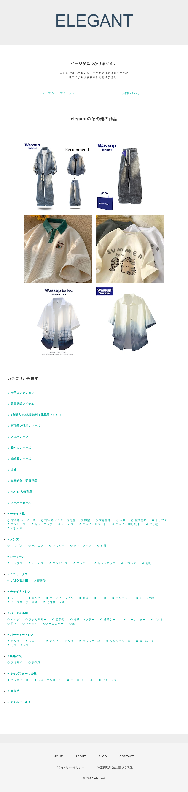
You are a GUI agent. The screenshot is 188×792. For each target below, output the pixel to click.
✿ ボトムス (65, 524)
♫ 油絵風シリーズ (19, 458)
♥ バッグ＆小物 (17, 613)
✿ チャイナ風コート (92, 524)
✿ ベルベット (121, 598)
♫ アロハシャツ (17, 436)
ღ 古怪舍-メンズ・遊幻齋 (58, 520)
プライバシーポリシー (70, 767)
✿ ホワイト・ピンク (59, 641)
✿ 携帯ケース (109, 619)
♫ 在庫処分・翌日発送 (22, 480)
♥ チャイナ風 (16, 513)
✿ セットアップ (42, 524)
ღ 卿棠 (85, 520)
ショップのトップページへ (57, 93)
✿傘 (72, 623)
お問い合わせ (131, 93)
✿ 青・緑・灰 (145, 641)
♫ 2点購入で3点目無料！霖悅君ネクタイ (34, 414)
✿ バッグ (13, 619)
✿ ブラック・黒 (89, 641)
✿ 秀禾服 (34, 662)
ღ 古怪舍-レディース (21, 520)
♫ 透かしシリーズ (19, 447)
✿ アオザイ (15, 662)
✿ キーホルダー (134, 619)
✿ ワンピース (16, 524)
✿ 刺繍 (84, 598)
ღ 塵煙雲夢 (138, 520)
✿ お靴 (102, 545)
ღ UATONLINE (17, 580)
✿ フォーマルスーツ (48, 680)
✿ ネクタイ (30, 623)
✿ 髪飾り (58, 619)
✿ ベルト (157, 619)
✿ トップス (159, 520)
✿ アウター (56, 545)
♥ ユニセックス (17, 574)
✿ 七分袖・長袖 (53, 602)
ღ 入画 (121, 520)
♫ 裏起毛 (13, 691)
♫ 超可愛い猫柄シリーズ (23, 425)
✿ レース (100, 598)
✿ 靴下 (12, 623)
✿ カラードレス (18, 645)
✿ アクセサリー (36, 619)
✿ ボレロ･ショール (80, 680)
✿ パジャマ (15, 528)
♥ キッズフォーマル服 (22, 673)
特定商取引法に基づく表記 (115, 767)
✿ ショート (15, 598)
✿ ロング (34, 598)
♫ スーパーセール (19, 502)
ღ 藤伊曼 (40, 580)
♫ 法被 (11, 469)
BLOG (103, 756)
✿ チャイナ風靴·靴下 (126, 524)
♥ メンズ (13, 539)
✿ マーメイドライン (59, 598)
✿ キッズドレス (18, 680)
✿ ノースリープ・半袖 (22, 602)
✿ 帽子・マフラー (82, 619)
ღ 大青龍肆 (103, 520)
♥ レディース (16, 556)
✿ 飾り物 (152, 524)
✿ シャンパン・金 (118, 641)
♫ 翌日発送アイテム (20, 403)
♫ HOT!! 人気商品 (19, 491)
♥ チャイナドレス (19, 591)
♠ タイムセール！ (19, 702)
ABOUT (80, 756)
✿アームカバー (53, 623)
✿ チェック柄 (145, 598)
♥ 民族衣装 (14, 656)
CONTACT (126, 756)
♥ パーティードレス (20, 634)
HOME (58, 756)
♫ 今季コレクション (20, 392)
